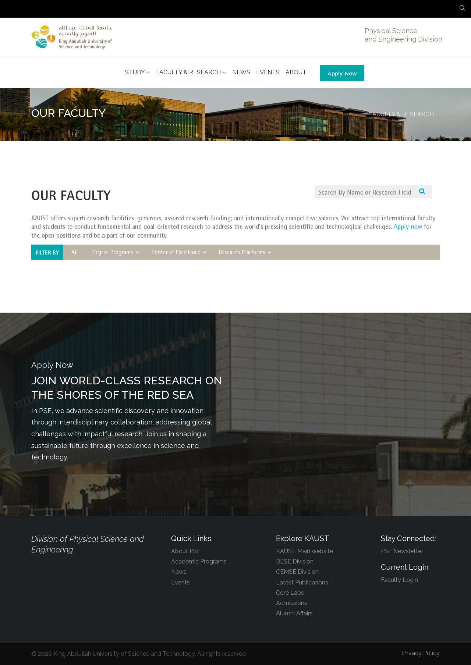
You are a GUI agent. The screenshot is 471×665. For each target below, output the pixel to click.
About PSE (186, 551)
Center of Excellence (180, 253)
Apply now (407, 227)
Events (180, 582)
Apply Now (342, 73)
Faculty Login (399, 579)
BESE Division (295, 561)
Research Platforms (246, 253)
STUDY (137, 72)
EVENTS (268, 72)
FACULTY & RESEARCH (191, 72)
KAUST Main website (304, 551)
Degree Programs (116, 253)
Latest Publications (302, 582)
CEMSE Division (297, 571)
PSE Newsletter (402, 551)
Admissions (291, 603)
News (179, 571)
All (76, 253)
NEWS (241, 72)
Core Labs (290, 592)
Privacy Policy (421, 653)
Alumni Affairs (294, 613)
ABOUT (296, 72)
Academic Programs (199, 561)
